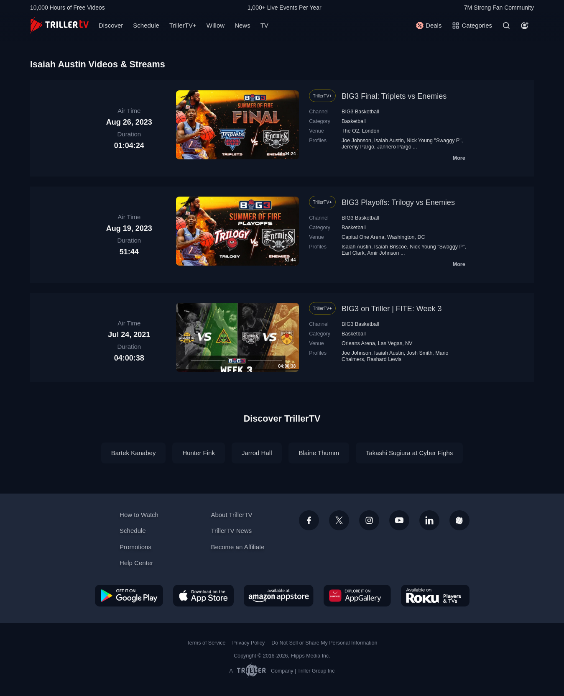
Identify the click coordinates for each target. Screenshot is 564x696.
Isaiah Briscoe (390, 247)
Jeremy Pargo (358, 147)
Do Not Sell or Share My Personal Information (324, 643)
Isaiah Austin (389, 140)
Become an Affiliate (237, 546)
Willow (216, 25)
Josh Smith (420, 353)
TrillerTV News (231, 530)
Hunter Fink (198, 452)
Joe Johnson (356, 140)
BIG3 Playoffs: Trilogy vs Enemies (398, 202)
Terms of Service (206, 643)
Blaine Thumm (319, 452)
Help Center (136, 562)
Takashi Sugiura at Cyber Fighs (409, 452)
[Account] (525, 25)
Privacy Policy (248, 643)
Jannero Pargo (394, 147)
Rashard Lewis (384, 359)
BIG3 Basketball (360, 112)
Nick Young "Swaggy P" (434, 140)
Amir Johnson (383, 253)
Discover (111, 25)
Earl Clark (353, 253)
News (242, 25)
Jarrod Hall (257, 452)
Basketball (354, 121)
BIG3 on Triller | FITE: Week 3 (392, 308)
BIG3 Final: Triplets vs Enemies (394, 96)
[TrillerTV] (59, 25)
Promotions (135, 546)
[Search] (506, 25)
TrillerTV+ (183, 25)
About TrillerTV (231, 514)
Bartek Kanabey (133, 452)
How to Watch (139, 514)
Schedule (146, 25)
